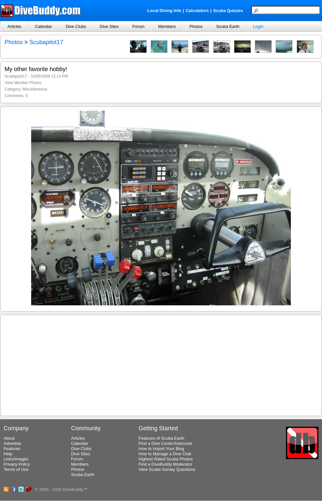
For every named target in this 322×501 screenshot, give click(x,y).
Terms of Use (16, 469)
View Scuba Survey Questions (167, 469)
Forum (138, 26)
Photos (196, 26)
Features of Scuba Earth (161, 438)
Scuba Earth (228, 26)
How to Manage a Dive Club (165, 453)
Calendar (43, 26)
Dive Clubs (76, 26)
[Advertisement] (161, 364)
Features (12, 448)
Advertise (12, 443)
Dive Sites (109, 26)
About (9, 438)
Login (258, 26)
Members (167, 26)
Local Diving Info (164, 10)
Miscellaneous (34, 89)
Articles (14, 26)
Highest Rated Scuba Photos (166, 459)
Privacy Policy (17, 464)
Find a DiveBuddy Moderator (165, 464)
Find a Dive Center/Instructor (165, 443)
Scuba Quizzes (228, 10)
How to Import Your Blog (161, 448)
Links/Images (16, 459)
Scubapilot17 (46, 42)
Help (8, 453)
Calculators (197, 10)
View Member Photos (23, 82)
